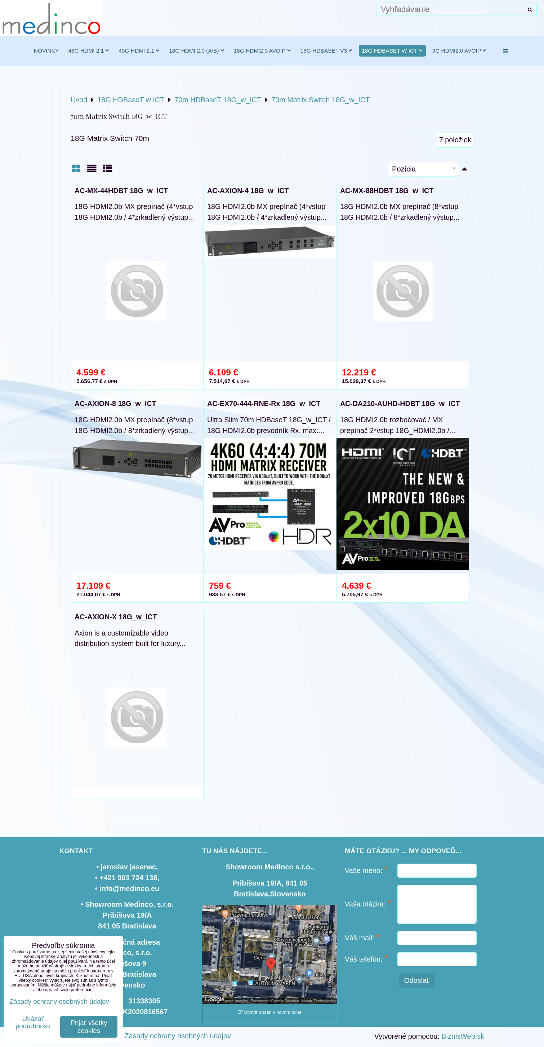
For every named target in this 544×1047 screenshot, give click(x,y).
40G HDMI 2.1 (139, 51)
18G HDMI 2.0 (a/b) (196, 51)
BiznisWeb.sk (462, 1036)
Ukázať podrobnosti (32, 1022)
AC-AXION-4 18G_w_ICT (248, 191)
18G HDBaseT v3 (326, 51)
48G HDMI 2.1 (88, 51)
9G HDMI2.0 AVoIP (459, 51)
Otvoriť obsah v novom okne (270, 1012)
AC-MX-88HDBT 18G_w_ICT (386, 191)
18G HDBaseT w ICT (392, 51)
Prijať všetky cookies (89, 1026)
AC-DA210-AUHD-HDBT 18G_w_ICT (400, 403)
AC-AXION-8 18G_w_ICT (115, 403)
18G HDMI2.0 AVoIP (262, 51)
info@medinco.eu (129, 888)
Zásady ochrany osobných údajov (178, 1036)
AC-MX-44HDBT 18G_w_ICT (121, 191)
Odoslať (416, 980)
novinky (46, 51)
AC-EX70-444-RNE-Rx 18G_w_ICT (263, 403)
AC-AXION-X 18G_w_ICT (116, 617)
